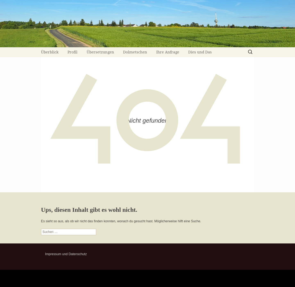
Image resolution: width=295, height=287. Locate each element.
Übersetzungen (100, 52)
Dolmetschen (135, 52)
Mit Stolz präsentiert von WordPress (147, 278)
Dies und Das (200, 52)
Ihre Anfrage (167, 52)
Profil (72, 52)
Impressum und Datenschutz (66, 254)
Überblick (50, 52)
